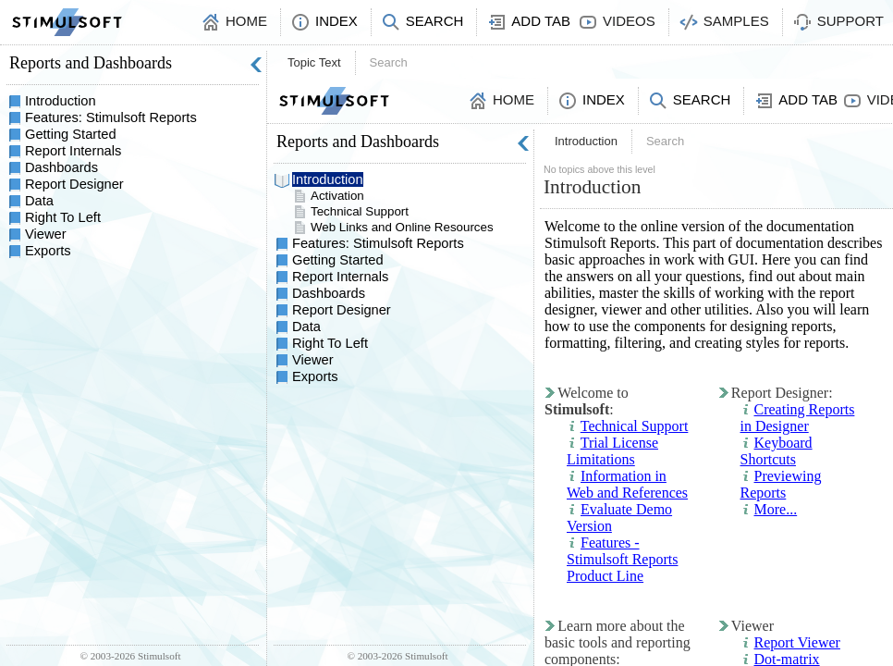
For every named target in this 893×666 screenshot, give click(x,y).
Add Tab (540, 21)
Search (435, 21)
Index (336, 21)
